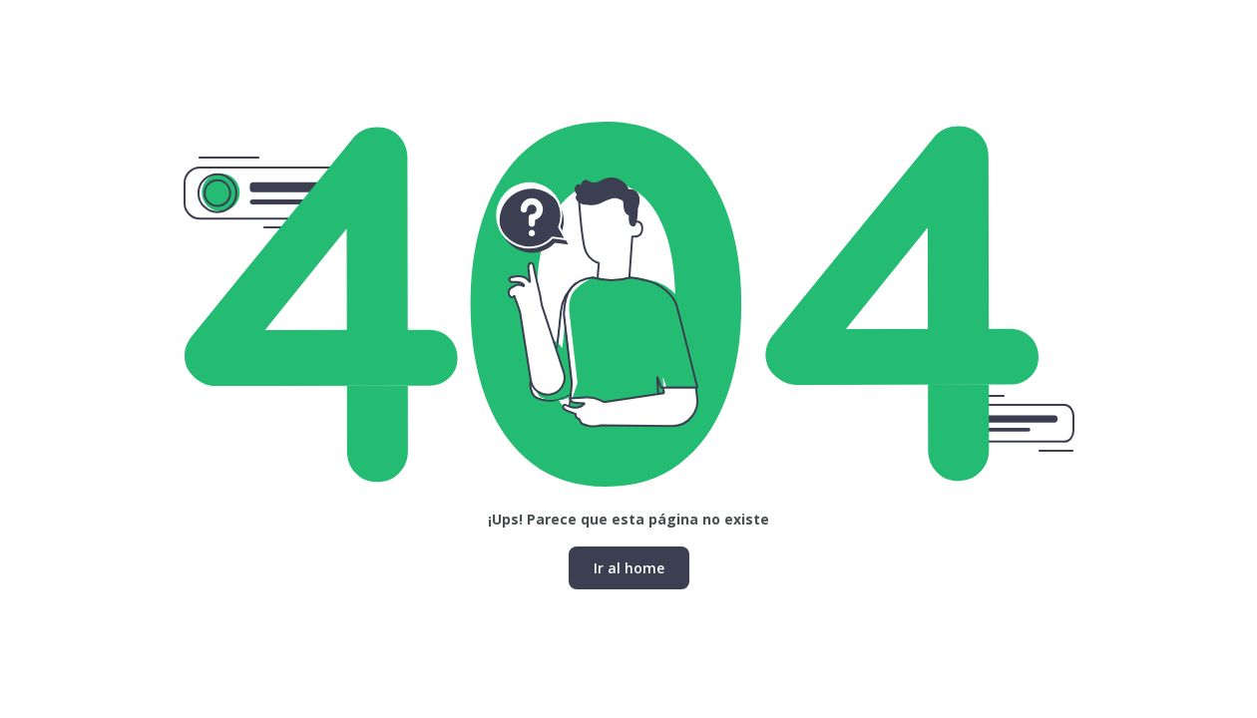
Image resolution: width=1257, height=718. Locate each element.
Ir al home (629, 567)
